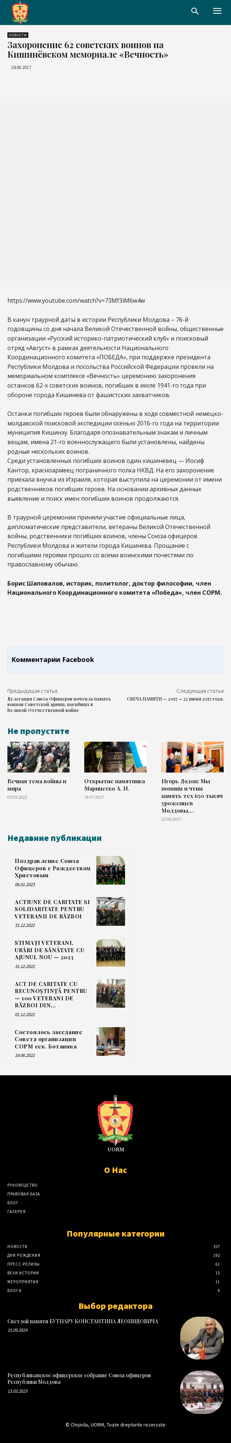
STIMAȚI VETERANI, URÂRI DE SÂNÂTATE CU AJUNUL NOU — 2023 (49, 950)
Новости (17, 35)
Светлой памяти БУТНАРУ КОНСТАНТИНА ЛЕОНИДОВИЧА (82, 1321)
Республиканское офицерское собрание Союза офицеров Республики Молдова (79, 1378)
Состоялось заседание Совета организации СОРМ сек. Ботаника (48, 1039)
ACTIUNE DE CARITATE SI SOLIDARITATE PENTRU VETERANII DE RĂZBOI (52, 909)
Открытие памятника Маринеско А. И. (114, 784)
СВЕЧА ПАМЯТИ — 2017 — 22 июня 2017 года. (175, 699)
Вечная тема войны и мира (36, 784)
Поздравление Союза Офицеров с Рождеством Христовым (53, 868)
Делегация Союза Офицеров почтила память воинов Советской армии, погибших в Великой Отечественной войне (59, 704)
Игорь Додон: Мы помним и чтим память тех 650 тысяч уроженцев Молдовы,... (192, 795)
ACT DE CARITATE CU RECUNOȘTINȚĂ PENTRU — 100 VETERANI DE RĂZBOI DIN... (51, 994)
